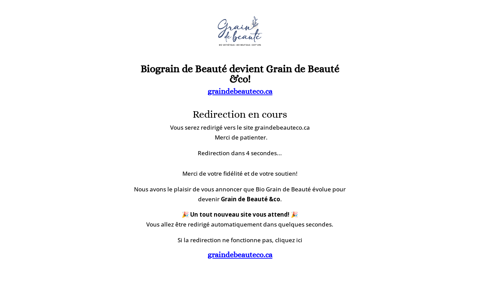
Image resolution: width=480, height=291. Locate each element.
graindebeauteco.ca (240, 91)
